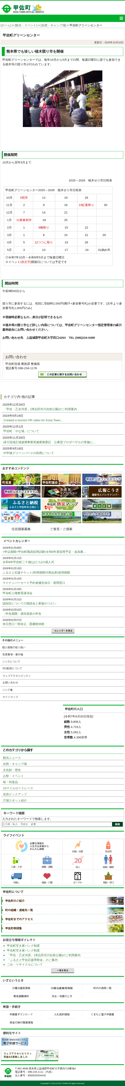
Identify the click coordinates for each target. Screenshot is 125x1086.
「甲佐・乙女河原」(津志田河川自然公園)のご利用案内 (40, 409)
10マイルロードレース (18, 788)
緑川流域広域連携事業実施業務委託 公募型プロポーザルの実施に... (49, 442)
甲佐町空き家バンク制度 (23, 945)
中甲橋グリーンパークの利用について (29, 453)
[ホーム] (6, 25)
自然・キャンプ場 (15, 763)
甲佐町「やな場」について (21, 431)
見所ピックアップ (15, 794)
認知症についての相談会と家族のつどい (29, 603)
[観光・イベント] (26, 25)
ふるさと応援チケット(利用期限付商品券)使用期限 (36, 572)
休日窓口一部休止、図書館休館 (23, 624)
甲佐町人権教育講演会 (17, 593)
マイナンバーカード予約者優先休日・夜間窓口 (34, 582)
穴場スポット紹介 (15, 800)
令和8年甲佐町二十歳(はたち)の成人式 (28, 562)
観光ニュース (12, 757)
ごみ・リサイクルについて (25, 964)
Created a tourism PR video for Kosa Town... (33, 420)
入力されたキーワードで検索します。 (27, 818)
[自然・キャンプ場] (53, 25)
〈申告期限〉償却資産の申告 (22, 613)
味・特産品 (10, 782)
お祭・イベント (13, 776)
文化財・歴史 (12, 770)
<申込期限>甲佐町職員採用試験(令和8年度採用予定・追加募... (44, 551)
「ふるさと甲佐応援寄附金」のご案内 (32, 960)
